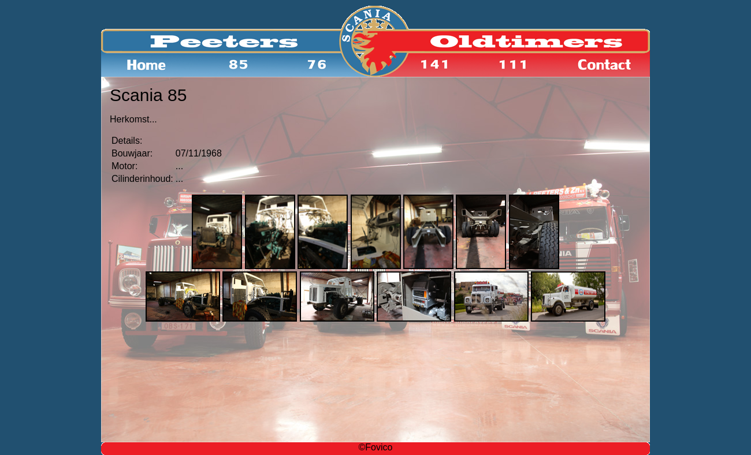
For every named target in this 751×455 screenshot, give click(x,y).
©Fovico (376, 447)
